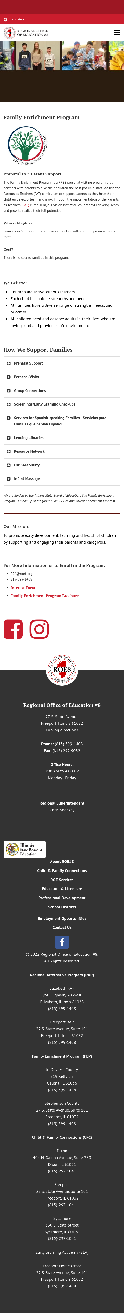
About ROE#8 (62, 861)
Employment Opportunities (62, 918)
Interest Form (23, 587)
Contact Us (62, 927)
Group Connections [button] (30, 390)
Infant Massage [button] (27, 478)
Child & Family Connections (62, 870)
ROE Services (62, 879)
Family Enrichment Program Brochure (45, 595)
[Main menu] (117, 32)
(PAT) (25, 205)
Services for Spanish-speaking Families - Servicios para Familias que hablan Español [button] (60, 421)
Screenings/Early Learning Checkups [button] (44, 404)
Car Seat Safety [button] (27, 465)
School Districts (62, 907)
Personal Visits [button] (26, 376)
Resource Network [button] (29, 451)
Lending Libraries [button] (29, 437)
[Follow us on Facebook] (62, 942)
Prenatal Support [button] (28, 363)
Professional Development (61, 897)
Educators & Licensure (62, 888)
